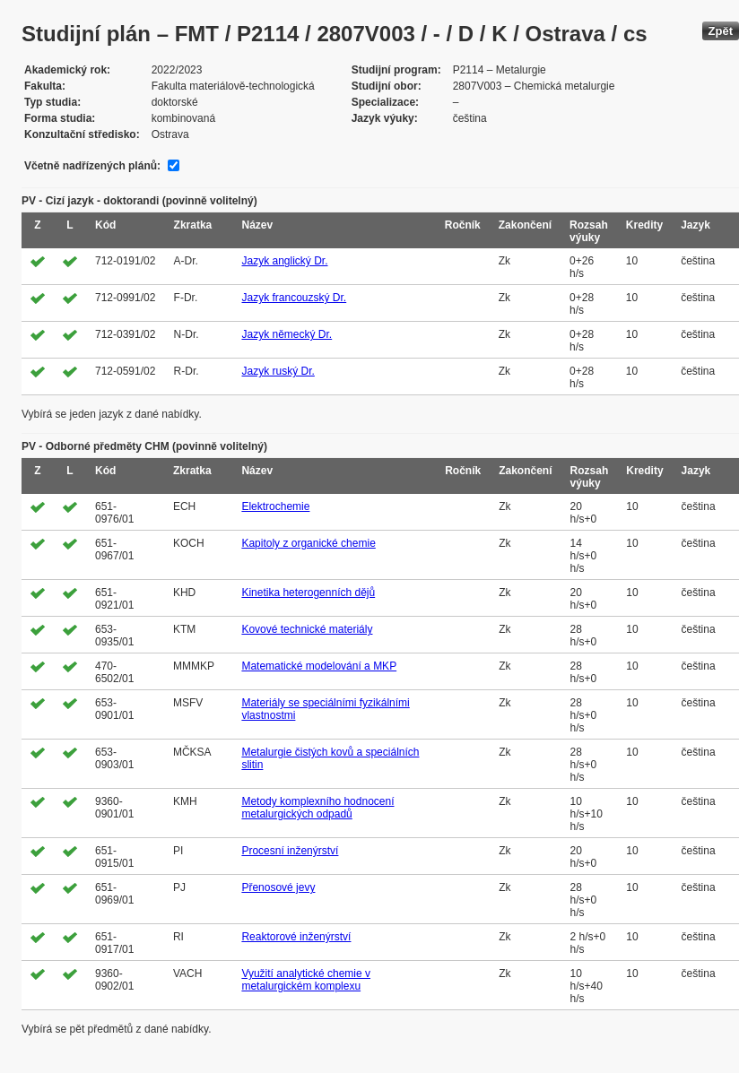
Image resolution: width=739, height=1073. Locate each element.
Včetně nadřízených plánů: (92, 166)
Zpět (721, 31)
